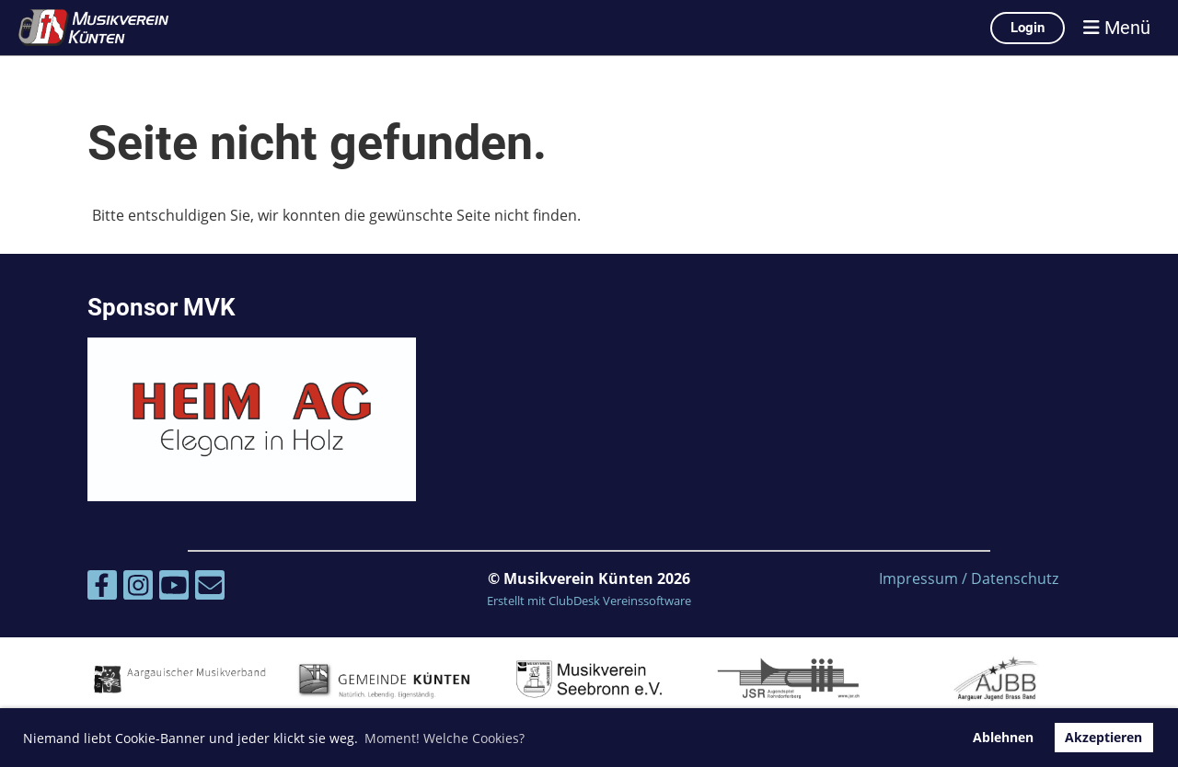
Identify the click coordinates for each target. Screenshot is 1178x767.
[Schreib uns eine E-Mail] (210, 588)
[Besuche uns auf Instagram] (138, 588)
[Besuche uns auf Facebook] (102, 588)
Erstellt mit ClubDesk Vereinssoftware (589, 600)
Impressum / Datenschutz (968, 578)
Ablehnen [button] (1003, 737)
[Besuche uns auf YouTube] (174, 588)
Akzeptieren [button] (1103, 737)
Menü (1116, 28)
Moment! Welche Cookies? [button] (444, 738)
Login (1028, 27)
